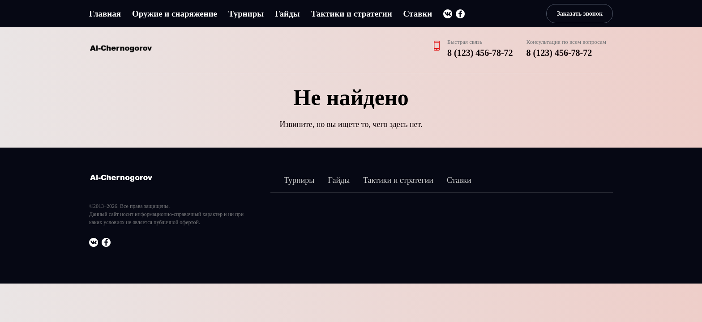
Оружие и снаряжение (174, 13)
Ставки (417, 13)
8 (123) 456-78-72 (480, 53)
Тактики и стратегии (351, 13)
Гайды (287, 13)
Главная (105, 13)
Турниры (246, 13)
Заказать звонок (579, 13)
